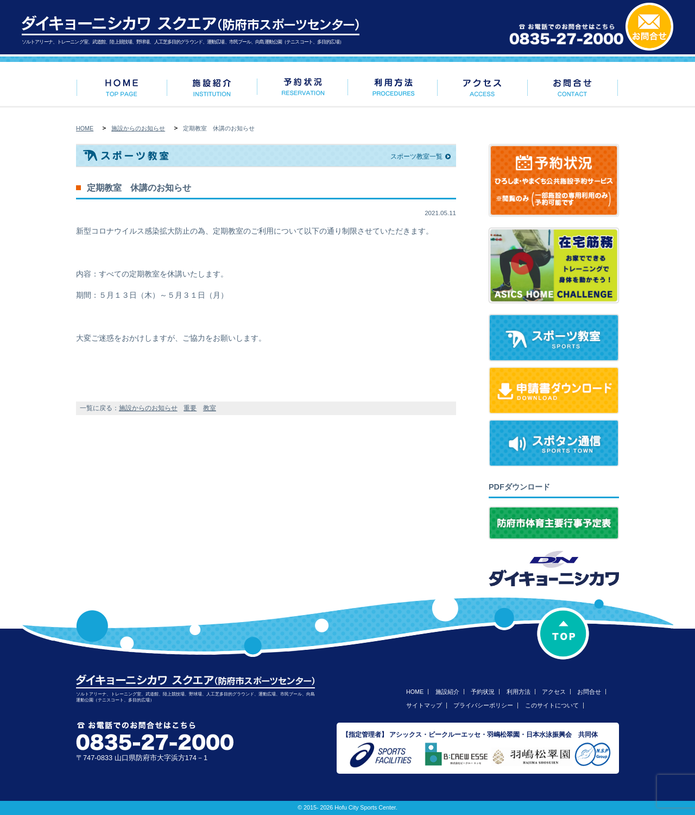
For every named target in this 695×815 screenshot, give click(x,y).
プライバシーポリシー (483, 705)
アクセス (554, 691)
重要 (190, 408)
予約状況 (483, 691)
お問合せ (589, 691)
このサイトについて (552, 705)
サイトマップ (424, 705)
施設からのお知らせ (138, 128)
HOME (84, 128)
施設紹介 (447, 691)
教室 (209, 408)
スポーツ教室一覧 (416, 156)
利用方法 (518, 691)
